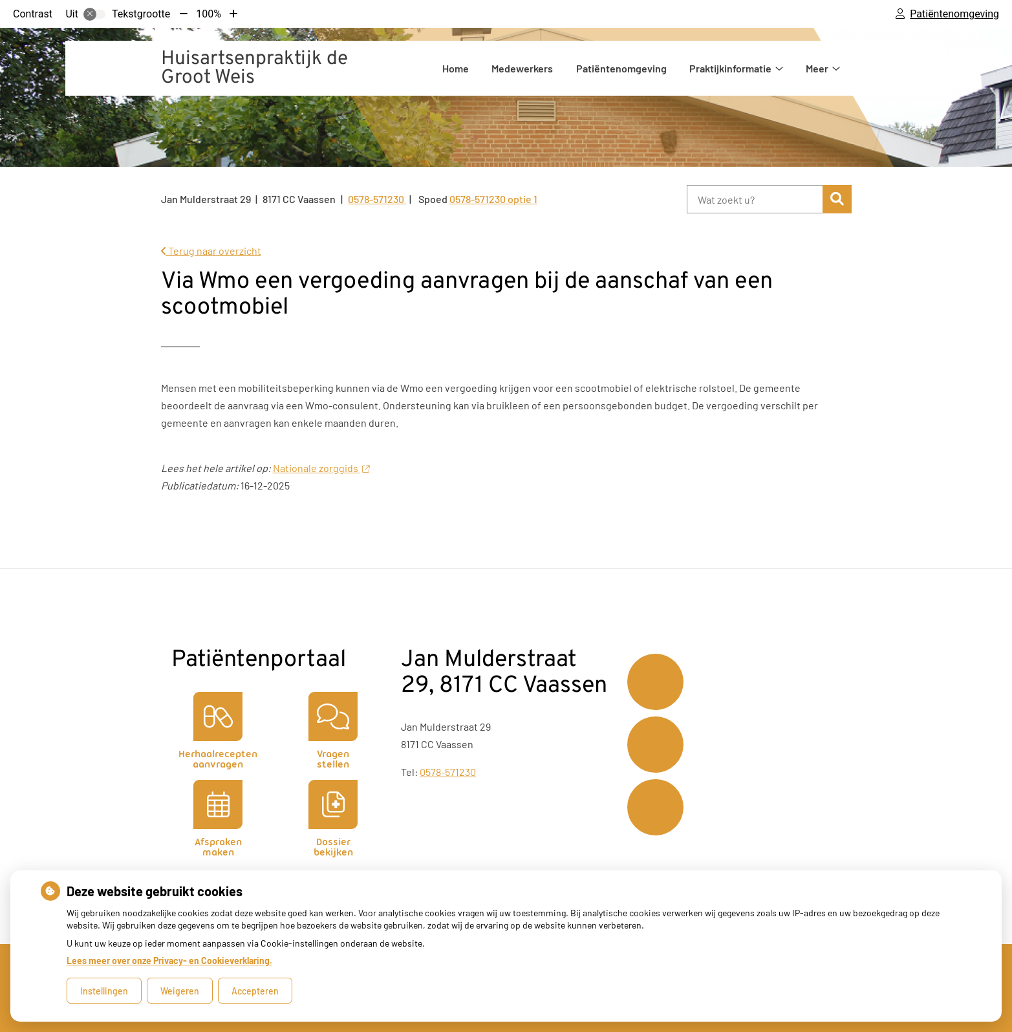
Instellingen (104, 990)
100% (208, 14)
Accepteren (255, 990)
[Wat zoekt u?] (755, 199)
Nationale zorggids (321, 468)
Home (455, 68)
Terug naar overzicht (211, 250)
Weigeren (179, 990)
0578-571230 (448, 772)
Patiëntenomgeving (621, 68)
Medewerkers (522, 68)
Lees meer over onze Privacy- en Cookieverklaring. (169, 960)
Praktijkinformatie (730, 68)
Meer (817, 68)
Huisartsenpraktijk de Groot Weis (254, 68)
